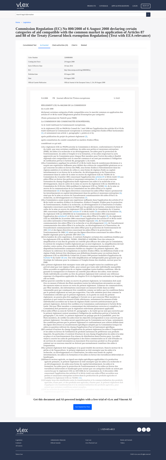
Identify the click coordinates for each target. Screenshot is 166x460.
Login (135, 6)
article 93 (48, 257)
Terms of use (19, 454)
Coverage (103, 6)
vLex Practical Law (91, 443)
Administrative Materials (57, 440)
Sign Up (146, 6)
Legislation (19, 440)
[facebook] (144, 430)
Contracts (18, 443)
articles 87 (100, 177)
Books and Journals (126, 440)
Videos (122, 443)
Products (91, 6)
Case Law (88, 440)
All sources (19, 446)
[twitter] (139, 430)
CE (118, 177)
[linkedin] (148, 430)
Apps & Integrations (120, 6)
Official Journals (55, 443)
